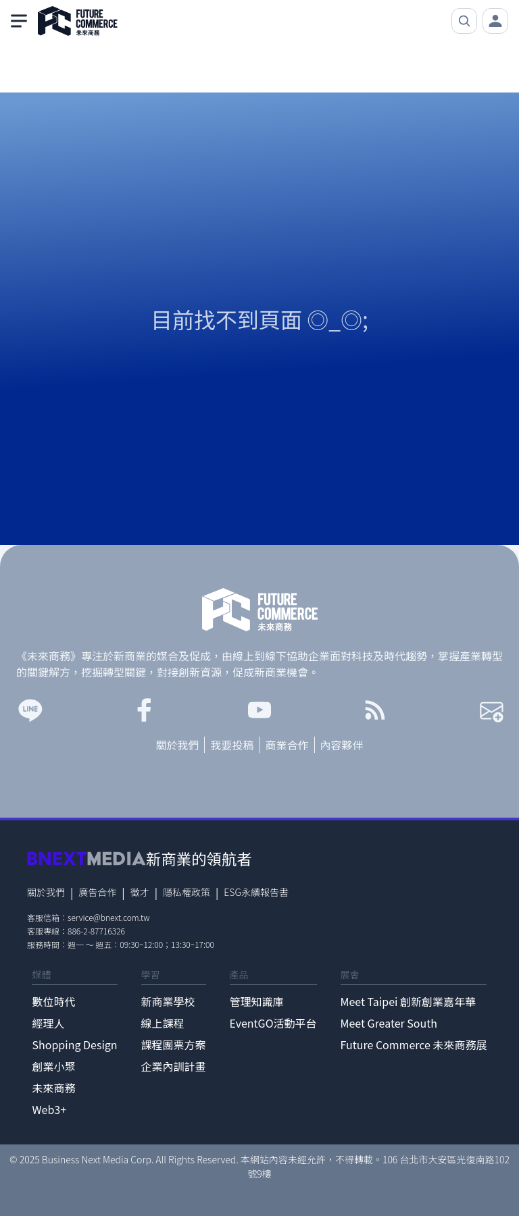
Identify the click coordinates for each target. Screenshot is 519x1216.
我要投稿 (231, 745)
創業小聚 (53, 1066)
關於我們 (177, 745)
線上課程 (162, 1023)
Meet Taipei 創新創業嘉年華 (408, 1001)
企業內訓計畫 (173, 1066)
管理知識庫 (257, 1001)
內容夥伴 (342, 745)
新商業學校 (168, 1001)
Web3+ (49, 1109)
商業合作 (287, 745)
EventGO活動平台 (273, 1023)
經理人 (48, 1023)
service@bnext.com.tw (109, 917)
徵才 (139, 892)
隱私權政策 (186, 892)
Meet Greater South (389, 1023)
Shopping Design (74, 1044)
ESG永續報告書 (256, 892)
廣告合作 (97, 892)
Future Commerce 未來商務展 (414, 1044)
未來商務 (53, 1088)
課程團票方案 (173, 1044)
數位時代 (53, 1001)
